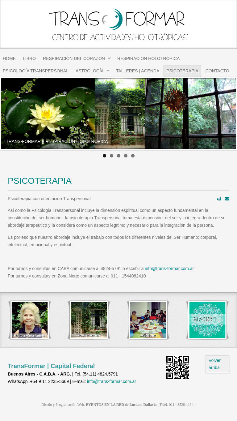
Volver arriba (215, 364)
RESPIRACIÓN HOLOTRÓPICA (148, 58)
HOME (9, 58)
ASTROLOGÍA (90, 70)
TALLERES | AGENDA (137, 70)
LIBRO (29, 58)
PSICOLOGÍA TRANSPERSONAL (36, 70)
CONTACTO (217, 70)
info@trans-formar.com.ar (169, 268)
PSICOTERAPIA (182, 70)
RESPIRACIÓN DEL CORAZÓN (74, 58)
